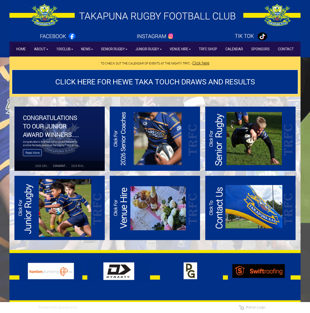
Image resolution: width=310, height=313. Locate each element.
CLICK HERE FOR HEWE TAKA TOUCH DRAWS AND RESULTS (155, 81)
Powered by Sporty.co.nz (58, 307)
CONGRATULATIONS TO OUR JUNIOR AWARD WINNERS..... (51, 126)
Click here (200, 63)
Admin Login (252, 307)
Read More (32, 153)
